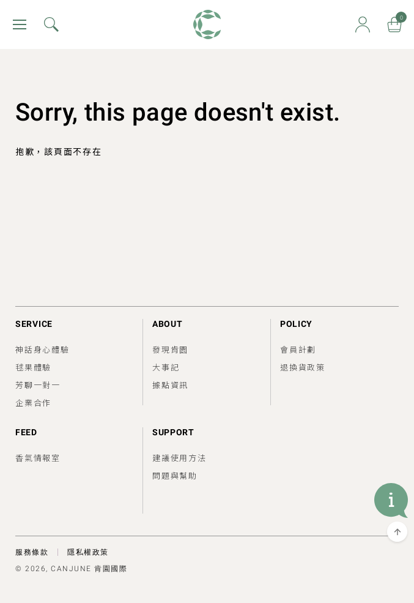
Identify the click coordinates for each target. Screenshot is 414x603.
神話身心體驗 (42, 349)
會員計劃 (298, 349)
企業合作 (33, 402)
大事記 (165, 367)
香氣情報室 (38, 457)
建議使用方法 (179, 457)
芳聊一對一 (38, 385)
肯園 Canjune (207, 24)
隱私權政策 (88, 552)
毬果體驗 (33, 367)
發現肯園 (170, 349)
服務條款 (31, 552)
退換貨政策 (302, 367)
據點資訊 (170, 385)
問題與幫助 (175, 475)
